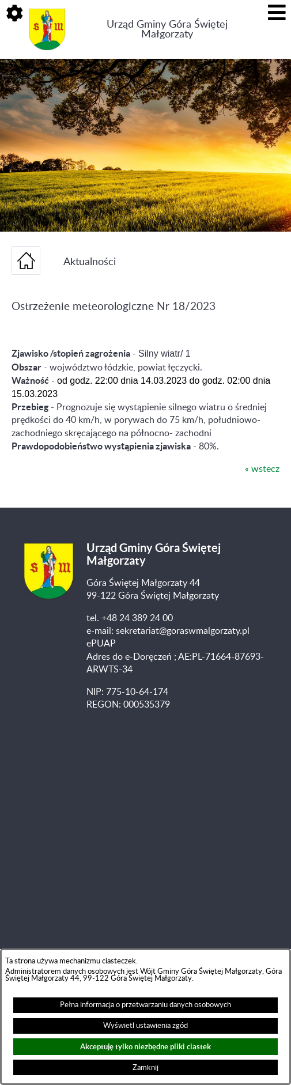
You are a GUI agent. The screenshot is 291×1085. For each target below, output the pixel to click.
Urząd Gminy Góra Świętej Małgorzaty (167, 29)
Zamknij (145, 1068)
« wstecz (262, 469)
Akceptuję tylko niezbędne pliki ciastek (145, 1046)
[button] (14, 14)
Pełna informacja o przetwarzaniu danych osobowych (145, 1005)
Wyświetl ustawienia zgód (145, 1026)
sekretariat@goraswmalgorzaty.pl (183, 631)
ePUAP (101, 643)
